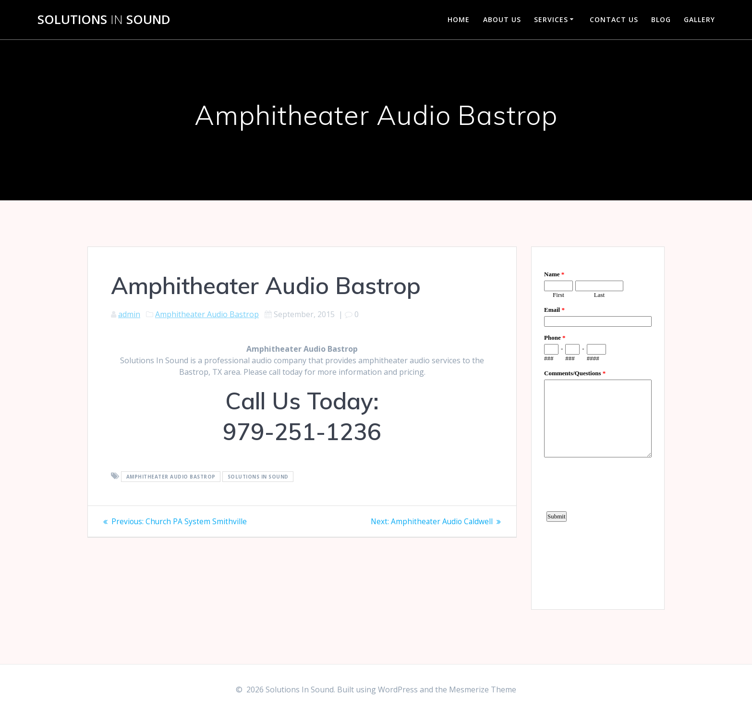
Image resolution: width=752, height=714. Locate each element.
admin (129, 314)
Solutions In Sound (258, 476)
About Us (502, 19)
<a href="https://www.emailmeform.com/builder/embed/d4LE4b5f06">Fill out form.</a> (597, 427)
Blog (661, 19)
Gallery (699, 19)
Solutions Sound (103, 19)
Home (459, 19)
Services (551, 19)
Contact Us (614, 19)
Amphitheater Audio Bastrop (207, 314)
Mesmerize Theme (482, 689)
